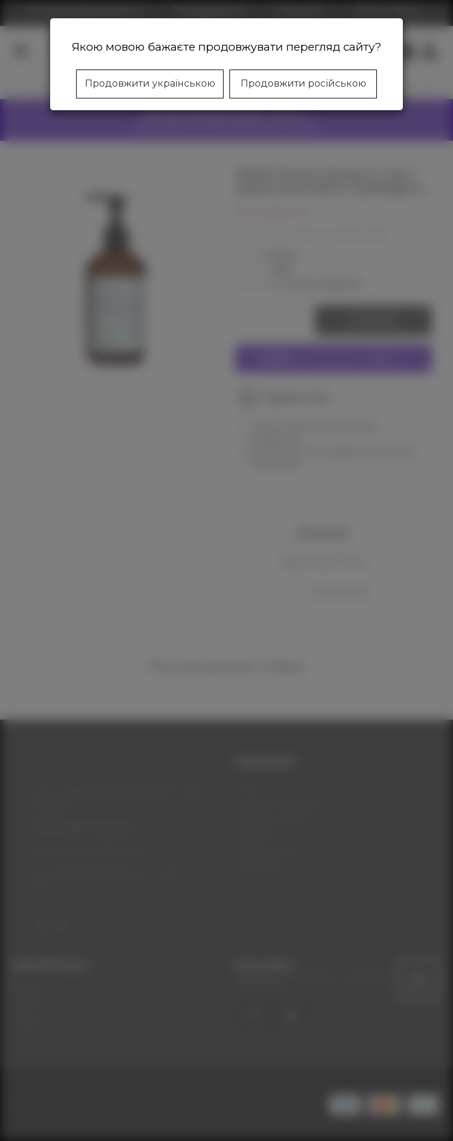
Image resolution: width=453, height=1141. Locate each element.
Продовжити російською (303, 83)
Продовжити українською (150, 83)
